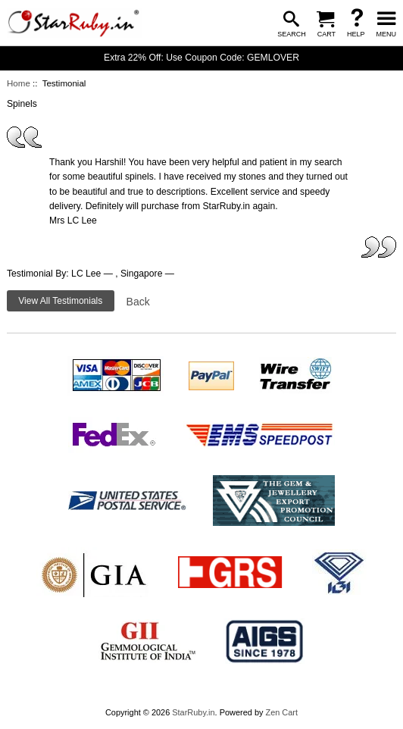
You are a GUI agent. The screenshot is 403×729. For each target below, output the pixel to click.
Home (18, 83)
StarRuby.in (193, 712)
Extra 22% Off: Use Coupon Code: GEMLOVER (201, 57)
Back (138, 302)
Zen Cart (281, 712)
